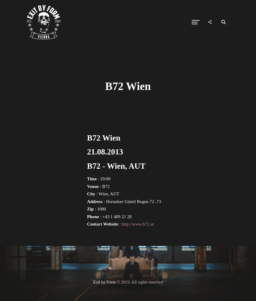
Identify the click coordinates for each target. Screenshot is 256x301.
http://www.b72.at (138, 224)
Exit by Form (104, 282)
